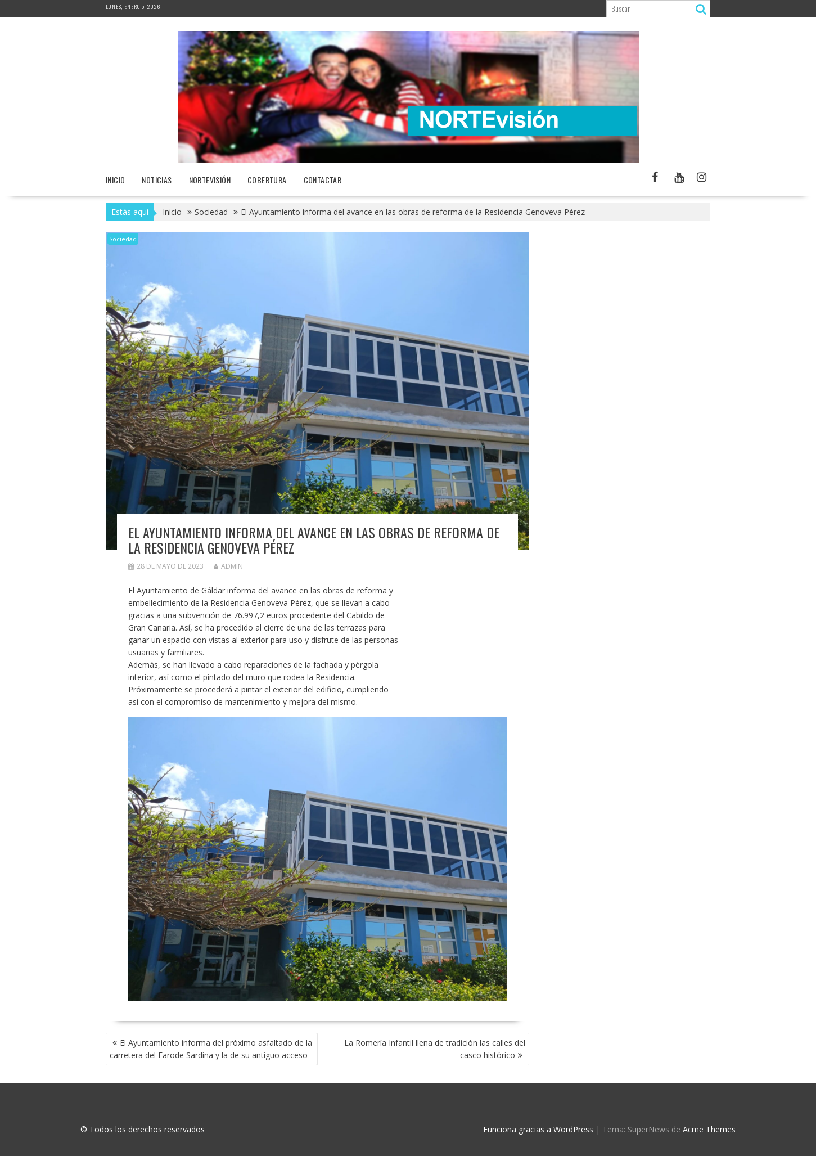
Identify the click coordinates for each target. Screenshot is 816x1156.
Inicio (115, 180)
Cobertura (267, 180)
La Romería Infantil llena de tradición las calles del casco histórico (434, 1048)
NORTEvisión (210, 180)
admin (228, 566)
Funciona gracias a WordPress (538, 1129)
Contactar (323, 180)
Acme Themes (709, 1129)
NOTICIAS (157, 180)
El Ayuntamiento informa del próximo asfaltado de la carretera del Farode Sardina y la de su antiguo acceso (211, 1048)
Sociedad (123, 239)
